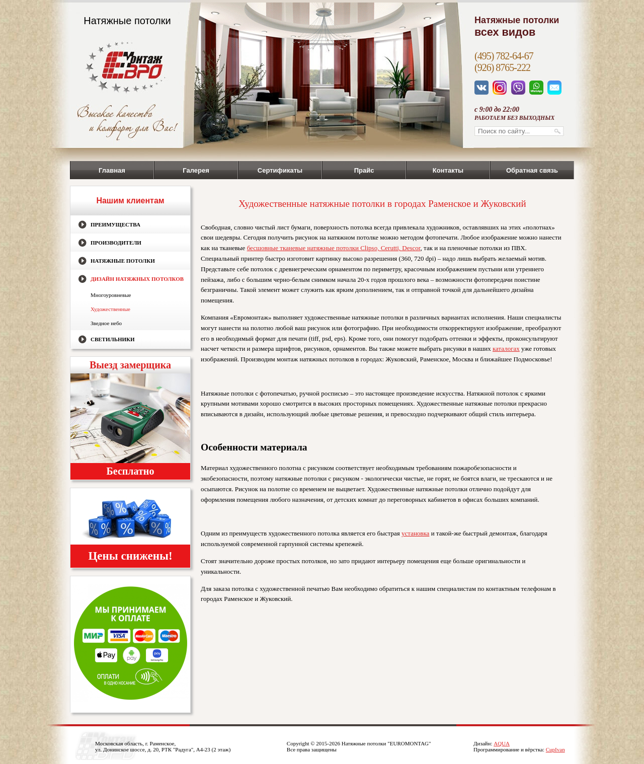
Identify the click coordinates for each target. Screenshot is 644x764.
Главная (112, 170)
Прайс (364, 170)
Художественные (110, 309)
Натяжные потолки (123, 261)
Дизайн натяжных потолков (137, 279)
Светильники (113, 339)
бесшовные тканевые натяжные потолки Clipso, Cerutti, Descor (334, 248)
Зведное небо (106, 323)
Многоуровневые (111, 295)
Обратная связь (532, 170)
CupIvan (555, 749)
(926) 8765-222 (502, 67)
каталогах (506, 348)
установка (415, 533)
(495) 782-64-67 (503, 55)
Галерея (196, 170)
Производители (116, 243)
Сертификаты (280, 170)
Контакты (448, 170)
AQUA (502, 743)
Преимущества (115, 224)
